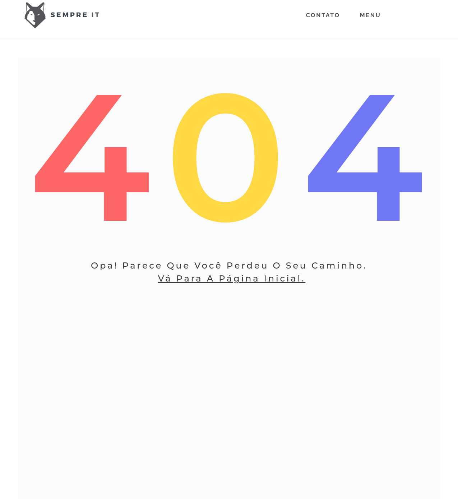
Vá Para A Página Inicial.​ (231, 278)
